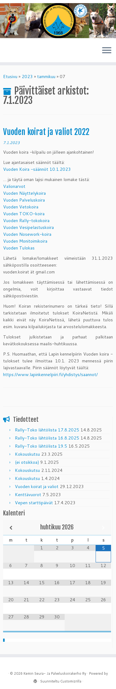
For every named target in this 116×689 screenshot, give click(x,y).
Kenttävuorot (28, 494)
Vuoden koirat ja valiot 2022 (46, 132)
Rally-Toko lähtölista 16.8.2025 (47, 438)
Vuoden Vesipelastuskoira (28, 227)
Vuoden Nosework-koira (27, 234)
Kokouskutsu (27, 454)
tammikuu (46, 76)
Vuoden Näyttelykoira (24, 193)
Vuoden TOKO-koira (24, 214)
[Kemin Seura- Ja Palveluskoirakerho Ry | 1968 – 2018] (58, 20)
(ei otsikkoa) (27, 462)
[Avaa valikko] (106, 51)
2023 (27, 76)
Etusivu (10, 76)
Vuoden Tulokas (19, 248)
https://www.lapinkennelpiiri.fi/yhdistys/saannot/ (50, 374)
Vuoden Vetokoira (20, 207)
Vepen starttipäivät (34, 503)
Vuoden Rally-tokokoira (26, 220)
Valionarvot (14, 186)
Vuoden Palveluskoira (24, 200)
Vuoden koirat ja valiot (36, 486)
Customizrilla (70, 681)
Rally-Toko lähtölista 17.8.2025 (47, 430)
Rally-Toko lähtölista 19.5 (41, 446)
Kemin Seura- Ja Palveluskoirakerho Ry (55, 673)
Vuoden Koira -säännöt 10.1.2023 (37, 169)
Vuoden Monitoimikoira (25, 241)
